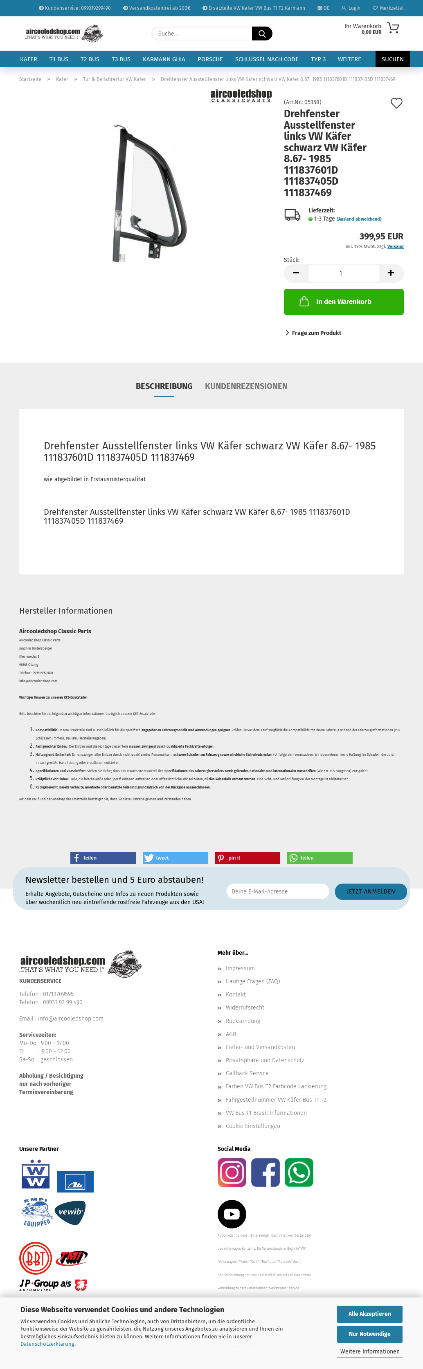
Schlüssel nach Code (267, 59)
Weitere (349, 59)
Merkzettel (388, 8)
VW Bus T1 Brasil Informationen (266, 1113)
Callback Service (247, 1073)
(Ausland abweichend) (359, 219)
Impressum (240, 968)
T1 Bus (59, 59)
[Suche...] (262, 33)
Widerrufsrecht (245, 1007)
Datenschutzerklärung (47, 1344)
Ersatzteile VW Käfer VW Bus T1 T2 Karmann (253, 8)
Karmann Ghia (164, 59)
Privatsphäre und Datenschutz (265, 1060)
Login (351, 8)
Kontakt (236, 994)
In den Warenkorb (334, 301)
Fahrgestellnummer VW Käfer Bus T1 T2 (276, 1100)
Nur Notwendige (370, 1334)
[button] (296, 273)
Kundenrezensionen (246, 386)
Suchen (393, 59)
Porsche (210, 59)
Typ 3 (318, 59)
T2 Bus (90, 59)
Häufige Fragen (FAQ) (253, 981)
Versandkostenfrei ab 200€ (156, 8)
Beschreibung (164, 386)
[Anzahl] (343, 273)
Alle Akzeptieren (370, 1314)
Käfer (28, 59)
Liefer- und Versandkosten (260, 1047)
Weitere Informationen (370, 1351)
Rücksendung (243, 1021)
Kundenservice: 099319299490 (75, 8)
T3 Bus (121, 59)
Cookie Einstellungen (253, 1126)
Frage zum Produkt (316, 333)
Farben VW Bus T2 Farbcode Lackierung (276, 1086)
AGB (231, 1034)
